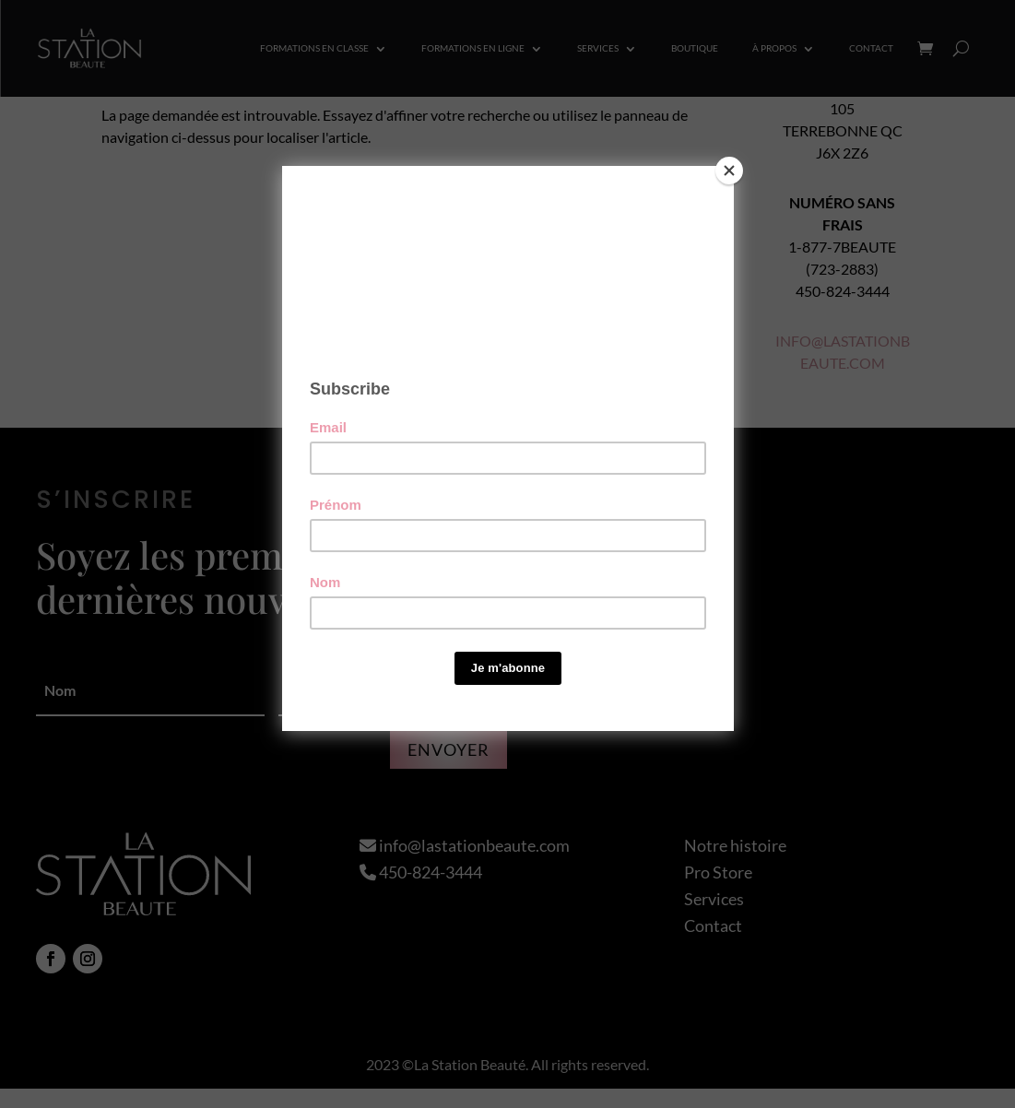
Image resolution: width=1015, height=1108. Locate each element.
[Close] (729, 170)
